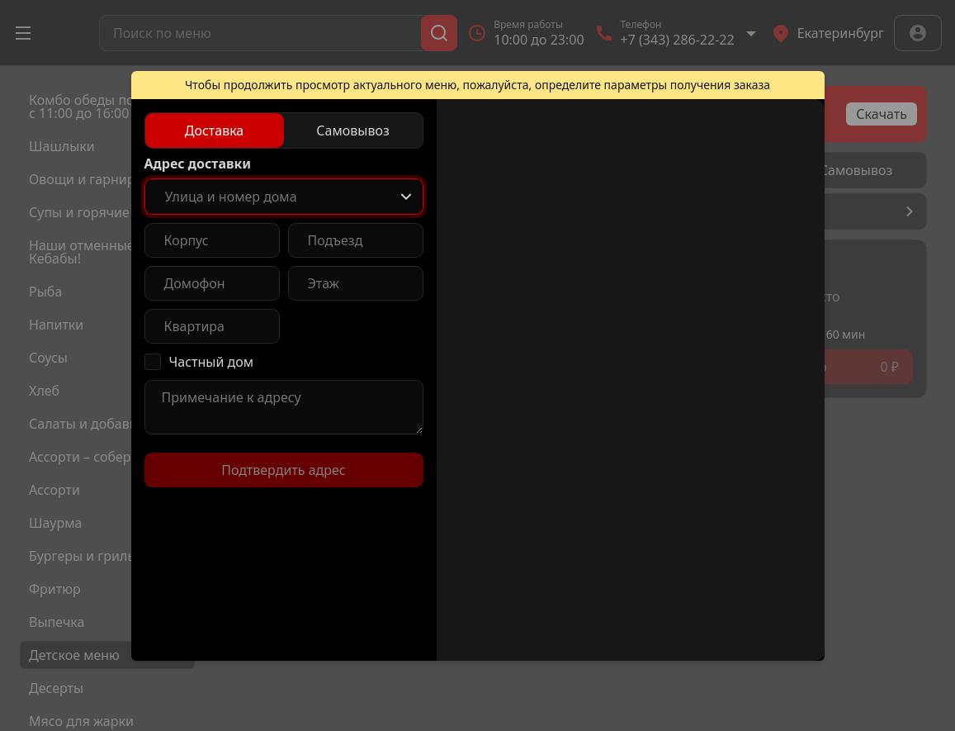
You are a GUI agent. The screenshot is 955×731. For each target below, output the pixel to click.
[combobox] (283, 196)
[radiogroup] (283, 130)
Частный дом (211, 362)
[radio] (214, 130)
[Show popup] (406, 196)
